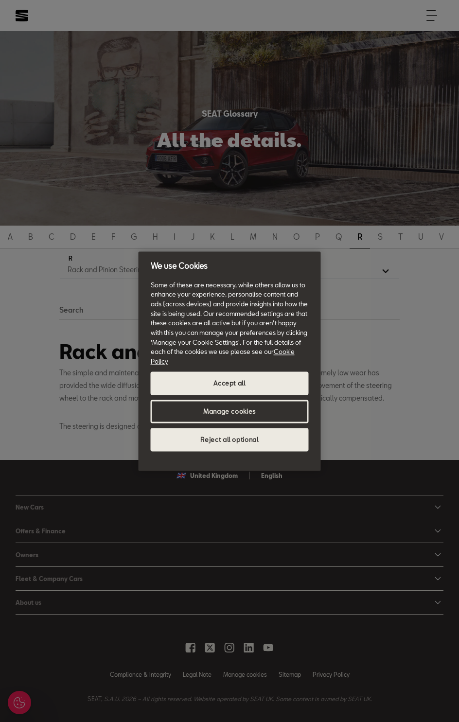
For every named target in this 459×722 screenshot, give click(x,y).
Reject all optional (229, 439)
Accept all (229, 383)
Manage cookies (229, 411)
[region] (230, 361)
